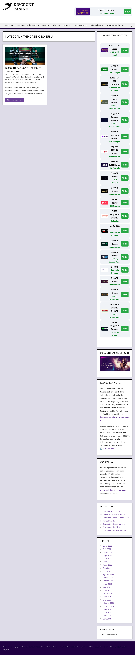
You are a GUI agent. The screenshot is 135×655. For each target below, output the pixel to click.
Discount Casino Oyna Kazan (114, 524)
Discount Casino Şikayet (112, 527)
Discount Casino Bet (116, 25)
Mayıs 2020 (107, 609)
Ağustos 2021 (108, 574)
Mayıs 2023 (107, 546)
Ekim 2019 (107, 619)
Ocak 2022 (107, 568)
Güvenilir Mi (96, 25)
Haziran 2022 (108, 552)
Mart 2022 (107, 562)
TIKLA (127, 12)
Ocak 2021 (107, 590)
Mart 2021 (107, 587)
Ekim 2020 (107, 596)
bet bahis (27, 74)
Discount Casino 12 (37, 77)
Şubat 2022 (107, 565)
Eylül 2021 (107, 571)
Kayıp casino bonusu (28, 82)
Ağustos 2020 (108, 603)
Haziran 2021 (108, 581)
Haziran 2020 (108, 606)
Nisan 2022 (107, 558)
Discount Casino (61, 25)
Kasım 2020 (107, 593)
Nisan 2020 (107, 612)
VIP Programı (80, 25)
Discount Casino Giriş (28, 25)
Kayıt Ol (45, 25)
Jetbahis (17, 82)
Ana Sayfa (9, 25)
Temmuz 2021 (109, 577)
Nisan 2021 (107, 584)
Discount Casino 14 (26, 80)
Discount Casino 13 (12, 80)
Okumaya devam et (14, 100)
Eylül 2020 (107, 600)
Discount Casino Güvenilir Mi (114, 530)
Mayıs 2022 (107, 555)
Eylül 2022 (107, 549)
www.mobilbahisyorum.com (113, 490)
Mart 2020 (107, 615)
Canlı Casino (25, 77)
